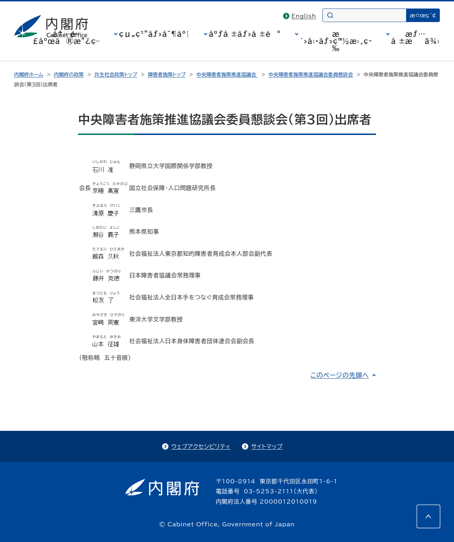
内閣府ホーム (28, 74)
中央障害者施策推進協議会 (227, 74)
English (304, 16)
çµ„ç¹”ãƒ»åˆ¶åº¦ (154, 33)
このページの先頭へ (339, 375)
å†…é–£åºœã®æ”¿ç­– (66, 37)
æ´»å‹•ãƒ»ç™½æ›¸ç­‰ (336, 41)
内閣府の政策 (69, 74)
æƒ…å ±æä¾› (415, 37)
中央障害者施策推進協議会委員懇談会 (310, 74)
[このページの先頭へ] (428, 516)
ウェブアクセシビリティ (201, 446)
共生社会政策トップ (115, 74)
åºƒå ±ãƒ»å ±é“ (245, 33)
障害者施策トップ (167, 74)
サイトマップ (267, 446)
